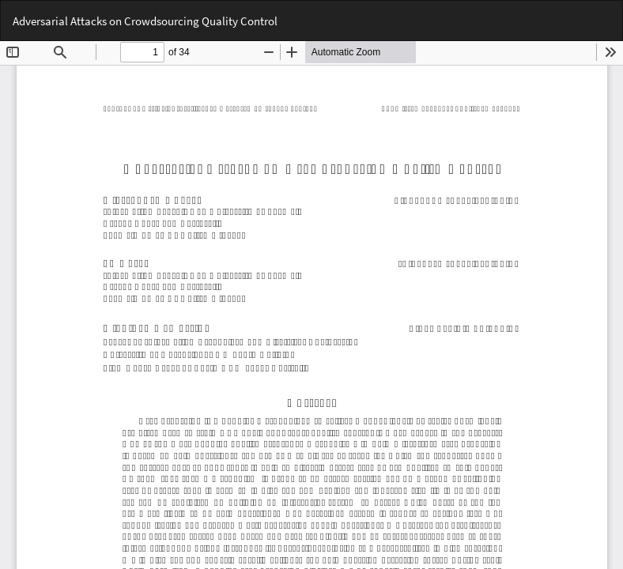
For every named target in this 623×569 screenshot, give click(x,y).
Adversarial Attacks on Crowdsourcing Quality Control (145, 20)
